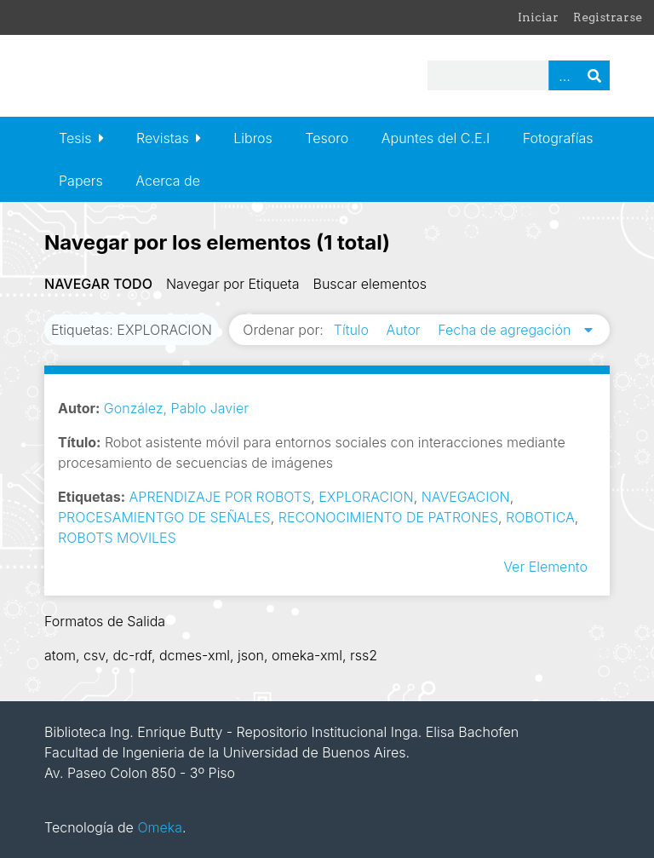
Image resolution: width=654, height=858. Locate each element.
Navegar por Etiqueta (233, 283)
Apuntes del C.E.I (436, 138)
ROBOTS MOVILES (117, 537)
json (251, 655)
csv (94, 655)
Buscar (594, 75)
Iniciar (538, 17)
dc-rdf (132, 655)
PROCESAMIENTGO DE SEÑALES (164, 517)
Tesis (75, 138)
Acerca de (167, 180)
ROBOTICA (540, 517)
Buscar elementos (370, 283)
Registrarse (607, 17)
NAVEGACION (466, 496)
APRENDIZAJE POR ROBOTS (220, 496)
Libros (252, 138)
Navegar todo (98, 283)
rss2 (363, 655)
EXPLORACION (365, 496)
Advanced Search (563, 75)
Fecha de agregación (506, 329)
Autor (406, 329)
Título (353, 329)
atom (60, 655)
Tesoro (326, 138)
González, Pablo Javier (176, 408)
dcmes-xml (194, 655)
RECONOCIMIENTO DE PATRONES (388, 517)
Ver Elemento (545, 566)
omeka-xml (307, 655)
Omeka (159, 827)
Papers (81, 180)
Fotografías (558, 138)
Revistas (162, 138)
